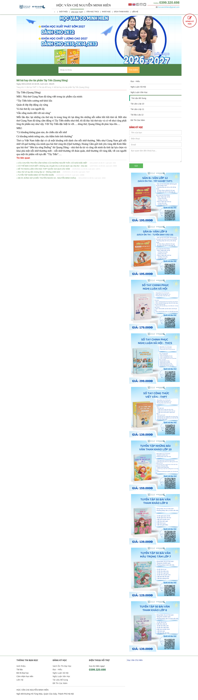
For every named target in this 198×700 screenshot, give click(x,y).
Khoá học (106, 12)
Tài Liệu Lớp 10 (137, 104)
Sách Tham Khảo (121, 12)
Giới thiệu (63, 12)
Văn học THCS (92, 12)
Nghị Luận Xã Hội (138, 87)
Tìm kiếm (133, 70)
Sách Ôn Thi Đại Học (62, 666)
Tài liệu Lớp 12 (137, 115)
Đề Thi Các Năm (138, 120)
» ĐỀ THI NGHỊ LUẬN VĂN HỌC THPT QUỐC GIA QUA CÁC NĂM (58, 169)
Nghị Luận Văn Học (139, 92)
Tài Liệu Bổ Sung (45, 87)
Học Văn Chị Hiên (135, 660)
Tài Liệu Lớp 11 (137, 109)
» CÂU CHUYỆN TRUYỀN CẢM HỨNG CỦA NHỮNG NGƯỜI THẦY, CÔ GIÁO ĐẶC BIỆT (66, 163)
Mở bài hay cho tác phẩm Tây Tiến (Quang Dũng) (71, 87)
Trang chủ (20, 87)
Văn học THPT (77, 12)
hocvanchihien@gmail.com (168, 7)
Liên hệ (135, 12)
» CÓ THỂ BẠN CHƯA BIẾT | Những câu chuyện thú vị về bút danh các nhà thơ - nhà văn (66, 166)
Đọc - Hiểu (135, 81)
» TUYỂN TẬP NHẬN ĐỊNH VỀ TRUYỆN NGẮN (50, 175)
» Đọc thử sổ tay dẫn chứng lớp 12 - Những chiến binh (53, 172)
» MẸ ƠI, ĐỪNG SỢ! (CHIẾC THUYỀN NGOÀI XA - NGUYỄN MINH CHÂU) (60, 178)
